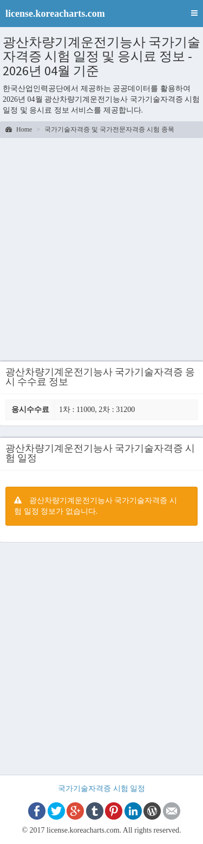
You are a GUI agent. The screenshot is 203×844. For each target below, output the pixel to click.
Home (18, 129)
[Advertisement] (101, 250)
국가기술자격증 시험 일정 (101, 788)
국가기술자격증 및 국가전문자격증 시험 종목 (109, 129)
